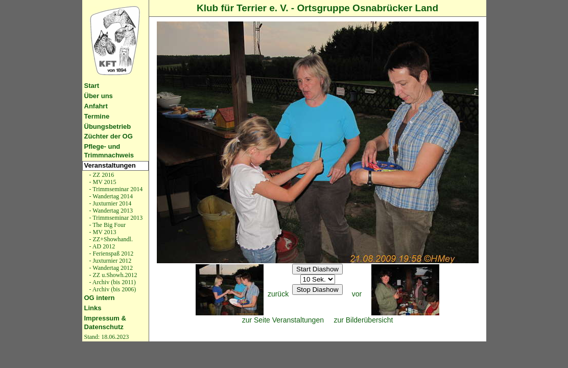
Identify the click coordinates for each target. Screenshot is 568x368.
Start (92, 85)
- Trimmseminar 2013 (115, 217)
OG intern (99, 298)
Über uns (98, 96)
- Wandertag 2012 (110, 267)
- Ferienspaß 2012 (111, 253)
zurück (278, 294)
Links (93, 308)
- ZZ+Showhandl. (110, 239)
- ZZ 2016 (101, 174)
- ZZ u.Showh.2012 (112, 275)
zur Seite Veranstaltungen (283, 320)
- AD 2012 (101, 246)
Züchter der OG (108, 136)
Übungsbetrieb (107, 126)
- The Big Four (107, 224)
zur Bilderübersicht (363, 320)
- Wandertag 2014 (110, 196)
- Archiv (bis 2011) (112, 282)
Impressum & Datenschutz (105, 322)
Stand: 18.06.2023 (106, 336)
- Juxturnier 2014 (110, 203)
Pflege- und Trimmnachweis (109, 151)
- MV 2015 (102, 182)
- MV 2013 (102, 232)
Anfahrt (96, 106)
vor (357, 294)
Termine (97, 116)
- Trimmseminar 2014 (115, 189)
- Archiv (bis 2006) (112, 289)
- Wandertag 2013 (110, 210)
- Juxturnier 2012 (110, 260)
